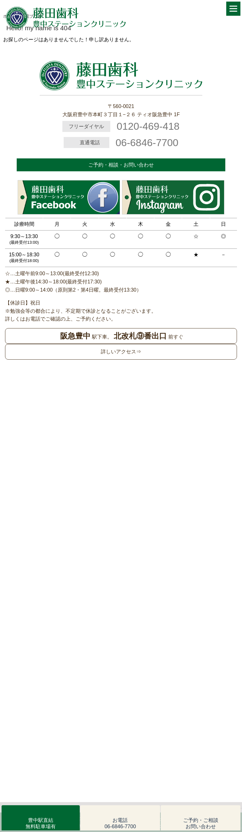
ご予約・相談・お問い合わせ (121, 165)
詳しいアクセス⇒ (121, 351)
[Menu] (233, 9)
